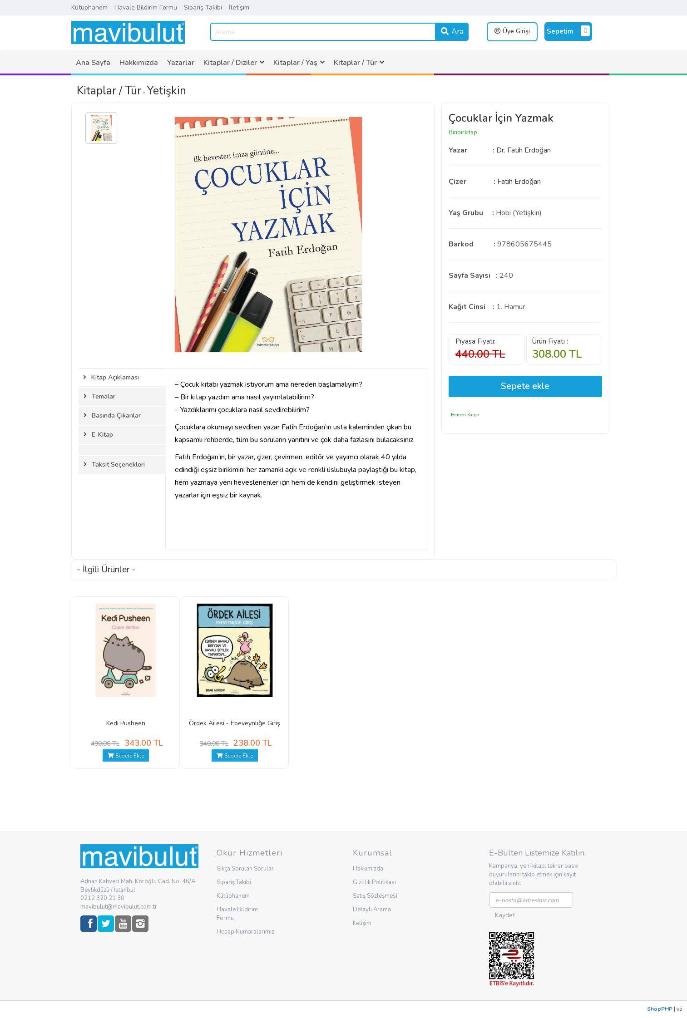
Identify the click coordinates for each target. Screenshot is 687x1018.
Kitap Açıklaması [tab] (111, 377)
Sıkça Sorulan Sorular (245, 869)
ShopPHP (659, 1009)
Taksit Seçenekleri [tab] (114, 464)
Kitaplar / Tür (109, 90)
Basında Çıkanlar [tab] (112, 415)
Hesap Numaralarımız (245, 932)
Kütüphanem (89, 7)
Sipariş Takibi (203, 7)
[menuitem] (93, 63)
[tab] (122, 450)
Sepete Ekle (126, 755)
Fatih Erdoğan (519, 182)
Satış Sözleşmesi (375, 896)
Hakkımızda (138, 63)
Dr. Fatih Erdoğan (523, 150)
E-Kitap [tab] (98, 434)
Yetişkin (166, 90)
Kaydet (505, 915)
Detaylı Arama (372, 909)
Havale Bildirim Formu (145, 7)
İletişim (239, 7)
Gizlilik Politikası (374, 882)
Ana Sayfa (93, 63)
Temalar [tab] (99, 396)
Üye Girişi (512, 31)
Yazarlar (180, 63)
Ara (452, 31)
